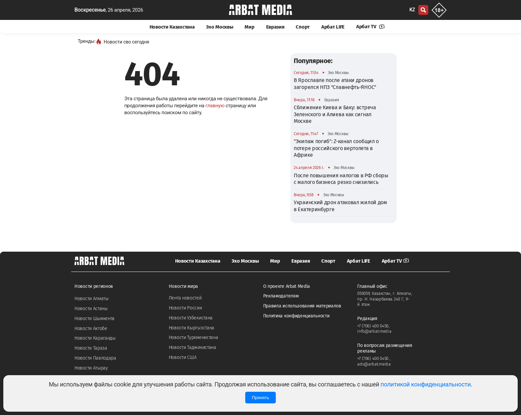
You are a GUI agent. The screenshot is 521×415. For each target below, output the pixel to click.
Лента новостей (185, 298)
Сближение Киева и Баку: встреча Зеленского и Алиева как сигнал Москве (335, 114)
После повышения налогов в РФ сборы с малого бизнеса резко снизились (341, 178)
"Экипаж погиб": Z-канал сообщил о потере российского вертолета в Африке (336, 148)
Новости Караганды (95, 338)
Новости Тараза (90, 348)
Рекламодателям (281, 296)
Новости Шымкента (94, 318)
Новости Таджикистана (192, 347)
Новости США (183, 357)
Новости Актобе (90, 328)
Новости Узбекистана (191, 318)
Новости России (185, 308)
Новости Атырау (91, 368)
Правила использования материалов (302, 306)
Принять (260, 397)
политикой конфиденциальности (425, 384)
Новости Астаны (91, 308)
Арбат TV (370, 27)
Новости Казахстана (172, 27)
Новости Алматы (91, 298)
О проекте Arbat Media (286, 286)
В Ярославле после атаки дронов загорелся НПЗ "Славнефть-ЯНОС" (335, 83)
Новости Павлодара (95, 358)
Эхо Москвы (219, 27)
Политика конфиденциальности (296, 316)
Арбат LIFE (333, 27)
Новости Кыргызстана (191, 328)
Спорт (303, 27)
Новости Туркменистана (193, 337)
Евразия (275, 27)
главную (214, 106)
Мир (249, 27)
